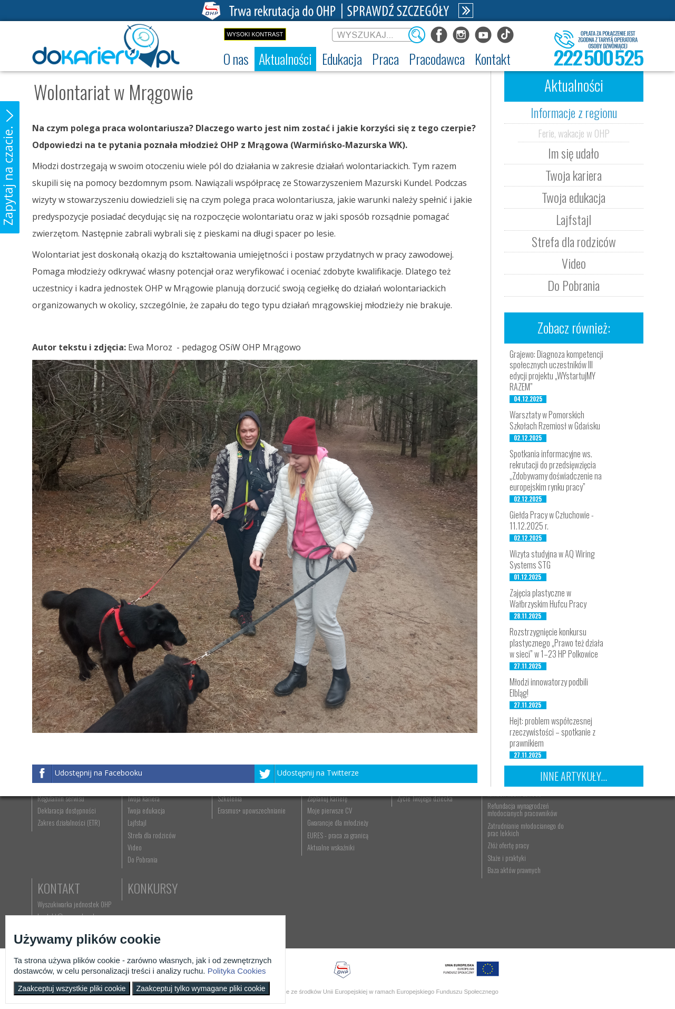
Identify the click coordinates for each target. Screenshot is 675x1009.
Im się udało (573, 152)
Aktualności (156, 816)
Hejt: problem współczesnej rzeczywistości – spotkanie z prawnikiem (552, 731)
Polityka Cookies (237, 970)
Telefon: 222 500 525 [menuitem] (588, 856)
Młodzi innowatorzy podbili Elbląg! (549, 687)
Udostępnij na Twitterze (318, 773)
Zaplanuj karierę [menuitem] (319, 856)
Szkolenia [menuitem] (224, 856)
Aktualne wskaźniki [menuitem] (322, 905)
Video (574, 262)
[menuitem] (236, 59)
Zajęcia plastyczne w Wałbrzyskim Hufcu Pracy (548, 598)
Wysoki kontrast (255, 34)
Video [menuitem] (132, 905)
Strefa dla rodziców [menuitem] (149, 893)
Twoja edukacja (573, 197)
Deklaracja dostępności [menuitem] (67, 869)
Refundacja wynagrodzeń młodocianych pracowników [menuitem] (507, 868)
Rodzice (405, 816)
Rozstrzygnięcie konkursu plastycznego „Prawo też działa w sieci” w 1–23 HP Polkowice (556, 642)
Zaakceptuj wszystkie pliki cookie (72, 988)
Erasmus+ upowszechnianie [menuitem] (246, 869)
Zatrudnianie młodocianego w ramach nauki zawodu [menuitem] (509, 848)
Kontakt (581, 816)
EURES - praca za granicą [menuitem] (329, 893)
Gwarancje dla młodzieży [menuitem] (329, 881)
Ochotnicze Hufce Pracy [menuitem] (68, 844)
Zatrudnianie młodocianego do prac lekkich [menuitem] (507, 888)
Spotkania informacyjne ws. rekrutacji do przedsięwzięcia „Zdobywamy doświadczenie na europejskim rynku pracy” (556, 470)
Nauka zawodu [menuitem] (229, 844)
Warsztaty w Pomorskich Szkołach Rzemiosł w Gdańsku (555, 420)
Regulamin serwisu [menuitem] (61, 856)
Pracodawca (505, 816)
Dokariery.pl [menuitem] (53, 832)
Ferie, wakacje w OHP (574, 132)
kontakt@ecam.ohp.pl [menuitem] (588, 844)
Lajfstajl (573, 219)
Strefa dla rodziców (574, 241)
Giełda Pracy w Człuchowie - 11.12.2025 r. (552, 520)
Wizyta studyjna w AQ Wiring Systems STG (552, 559)
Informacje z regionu (574, 112)
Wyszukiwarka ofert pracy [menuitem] (331, 832)
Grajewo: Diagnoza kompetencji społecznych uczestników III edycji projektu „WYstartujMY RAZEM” (556, 370)
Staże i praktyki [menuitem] (492, 916)
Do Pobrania (573, 285)
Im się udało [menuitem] (140, 844)
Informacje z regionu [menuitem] (151, 832)
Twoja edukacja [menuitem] (143, 869)
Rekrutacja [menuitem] (225, 832)
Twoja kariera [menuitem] (141, 856)
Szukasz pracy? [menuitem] (318, 844)
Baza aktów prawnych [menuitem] (499, 928)
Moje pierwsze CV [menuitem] (321, 869)
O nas (51, 816)
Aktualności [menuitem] (487, 832)
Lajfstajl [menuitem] (134, 881)
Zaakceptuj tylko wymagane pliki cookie (201, 988)
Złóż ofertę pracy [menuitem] (493, 904)
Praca (314, 816)
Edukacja (235, 816)
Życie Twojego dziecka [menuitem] (413, 856)
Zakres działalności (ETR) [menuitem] (69, 881)
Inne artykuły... (573, 776)
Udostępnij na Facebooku (98, 773)
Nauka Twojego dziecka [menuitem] (414, 832)
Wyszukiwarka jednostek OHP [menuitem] (596, 832)
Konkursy (585, 874)
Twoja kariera (573, 174)
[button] (9, 167)
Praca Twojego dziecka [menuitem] (414, 844)
